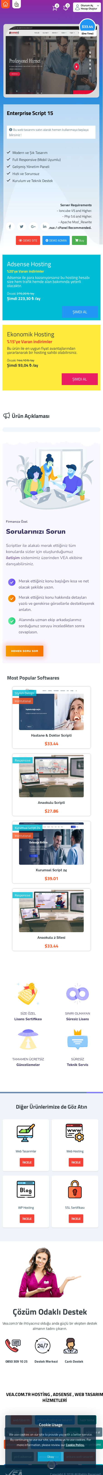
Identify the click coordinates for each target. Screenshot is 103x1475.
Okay (50, 1456)
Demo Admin (56, 240)
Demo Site (28, 240)
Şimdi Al (80, 312)
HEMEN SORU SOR (24, 651)
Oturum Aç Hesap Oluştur (87, 7)
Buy (79, 240)
